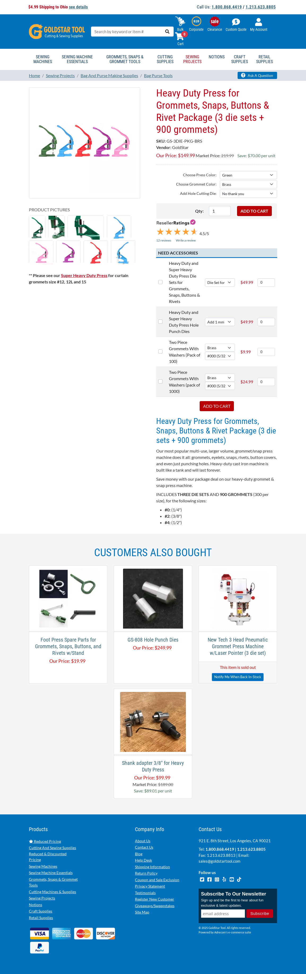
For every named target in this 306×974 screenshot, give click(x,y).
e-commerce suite (239, 932)
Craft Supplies (40, 911)
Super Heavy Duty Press (84, 275)
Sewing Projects (42, 898)
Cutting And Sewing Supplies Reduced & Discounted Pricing (52, 853)
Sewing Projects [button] (192, 59)
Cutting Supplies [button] (165, 59)
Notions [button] (217, 56)
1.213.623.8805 (261, 7)
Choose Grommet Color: (196, 184)
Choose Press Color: (200, 175)
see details (78, 7)
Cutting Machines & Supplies (52, 891)
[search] (167, 32)
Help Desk (143, 860)
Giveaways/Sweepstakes (154, 905)
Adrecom (220, 932)
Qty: (199, 210)
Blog (138, 854)
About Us (142, 841)
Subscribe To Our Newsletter (233, 894)
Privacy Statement (150, 886)
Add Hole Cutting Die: (198, 193)
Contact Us (144, 847)
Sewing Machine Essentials (51, 872)
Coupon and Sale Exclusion (157, 880)
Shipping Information (152, 867)
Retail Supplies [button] (264, 59)
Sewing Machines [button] (42, 59)
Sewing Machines (43, 866)
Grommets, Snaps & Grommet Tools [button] (124, 59)
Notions (35, 904)
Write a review (186, 240)
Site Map (142, 912)
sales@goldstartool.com (219, 861)
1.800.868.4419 (227, 7)
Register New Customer (154, 899)
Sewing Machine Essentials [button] (77, 59)
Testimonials (145, 892)
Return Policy (146, 873)
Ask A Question (257, 75)
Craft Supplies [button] (239, 59)
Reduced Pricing (45, 841)
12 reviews (163, 240)
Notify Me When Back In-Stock (237, 677)
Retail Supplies (41, 917)
